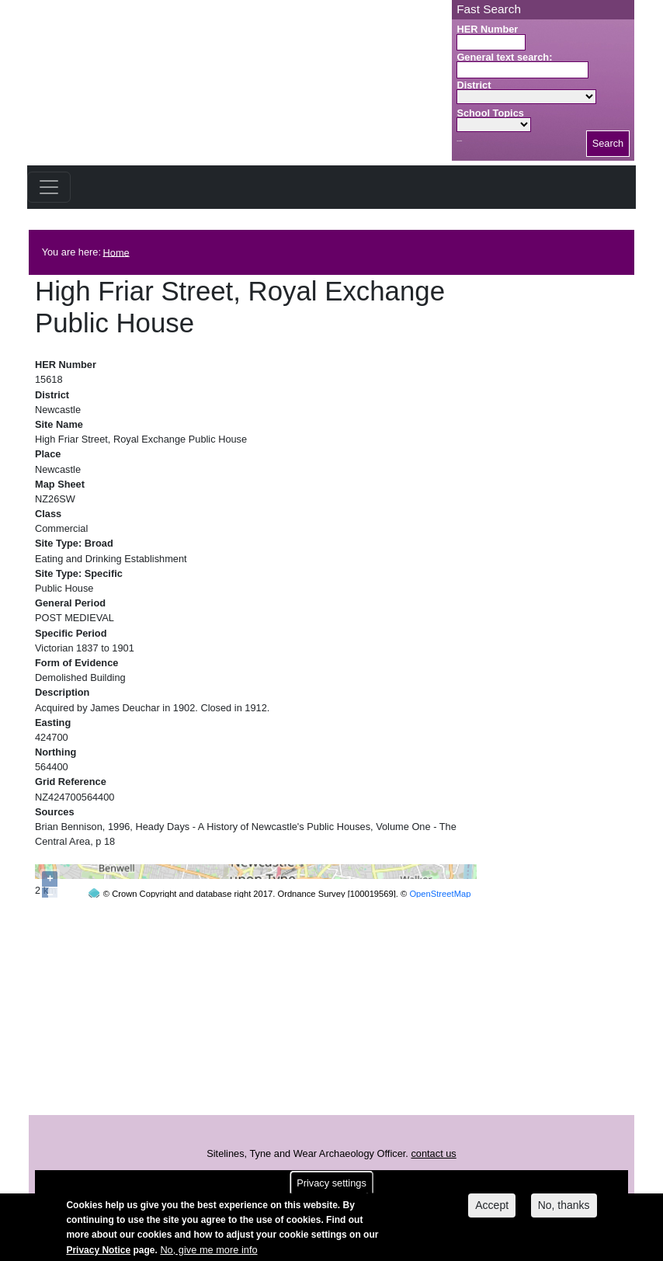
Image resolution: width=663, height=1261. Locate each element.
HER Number (487, 29)
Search (608, 143)
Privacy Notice (98, 1250)
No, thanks (564, 1206)
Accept (492, 1206)
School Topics (490, 113)
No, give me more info (208, 1250)
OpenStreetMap (439, 1140)
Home (116, 252)
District (473, 85)
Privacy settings (331, 1184)
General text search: (504, 57)
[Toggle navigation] (49, 187)
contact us (433, 1192)
